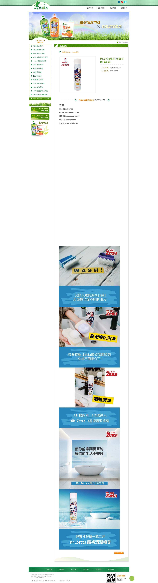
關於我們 (62, 569)
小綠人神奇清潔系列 (39, 57)
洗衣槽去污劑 (37, 79)
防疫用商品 (36, 76)
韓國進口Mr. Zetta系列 (40, 98)
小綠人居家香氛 (38, 83)
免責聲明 (111, 569)
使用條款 (98, 569)
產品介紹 (74, 569)
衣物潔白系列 (37, 46)
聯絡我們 (86, 569)
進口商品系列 (37, 87)
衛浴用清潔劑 (37, 68)
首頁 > (120, 42)
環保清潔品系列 (38, 50)
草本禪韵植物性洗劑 (39, 91)
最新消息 (50, 569)
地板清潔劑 (36, 72)
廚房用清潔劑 (37, 65)
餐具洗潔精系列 (38, 53)
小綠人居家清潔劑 (38, 61)
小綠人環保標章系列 (39, 94)
